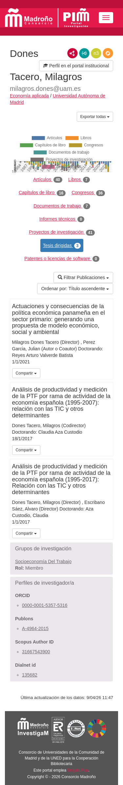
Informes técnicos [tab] (61, 219)
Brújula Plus (78, 770)
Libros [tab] (79, 180)
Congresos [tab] (88, 193)
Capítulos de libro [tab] (42, 193)
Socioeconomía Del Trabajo (43, 561)
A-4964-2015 (35, 628)
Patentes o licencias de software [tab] (61, 259)
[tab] (61, 549)
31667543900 (36, 651)
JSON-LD (84, 53)
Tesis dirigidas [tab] (62, 246)
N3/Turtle (96, 53)
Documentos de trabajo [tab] (61, 206)
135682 (29, 674)
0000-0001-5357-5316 (45, 605)
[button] (61, 549)
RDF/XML (72, 53)
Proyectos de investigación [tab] (62, 232)
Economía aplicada (29, 95)
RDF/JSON (108, 53)
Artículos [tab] (47, 180)
